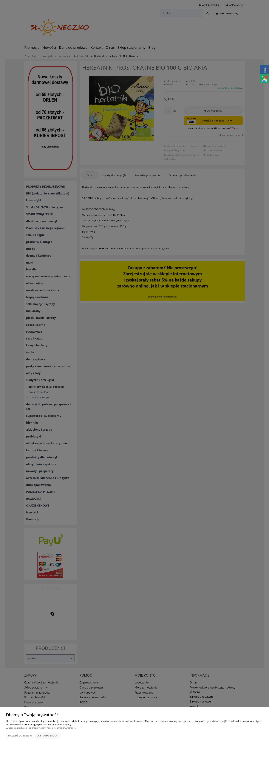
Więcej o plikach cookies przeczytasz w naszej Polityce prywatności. (41, 727)
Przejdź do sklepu (20, 735)
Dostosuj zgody (47, 735)
